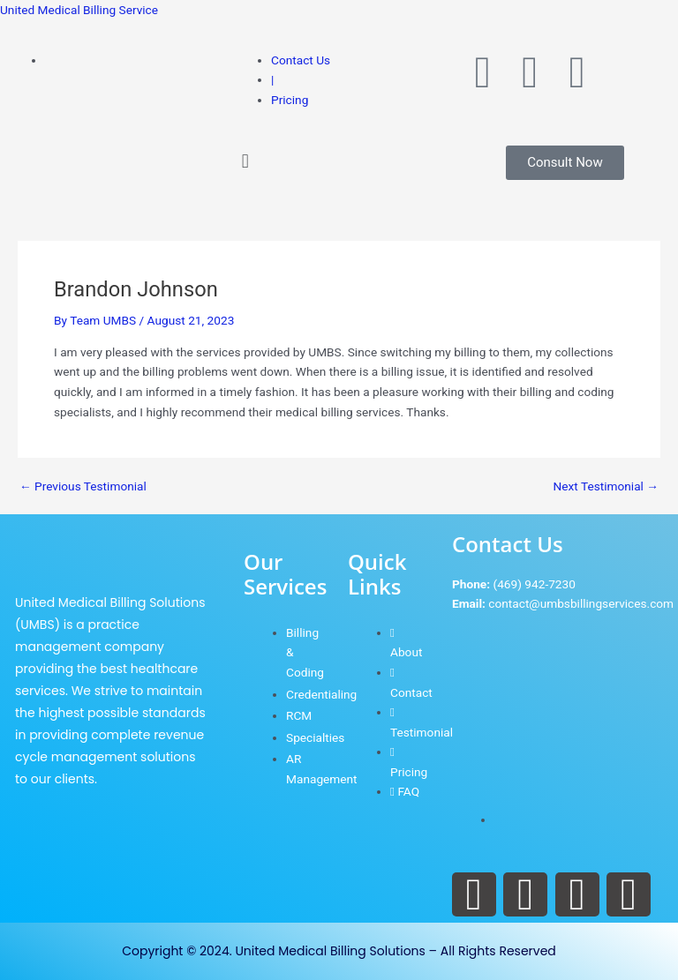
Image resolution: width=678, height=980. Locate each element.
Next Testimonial (606, 487)
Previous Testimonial (83, 487)
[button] (339, 162)
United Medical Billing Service (79, 10)
